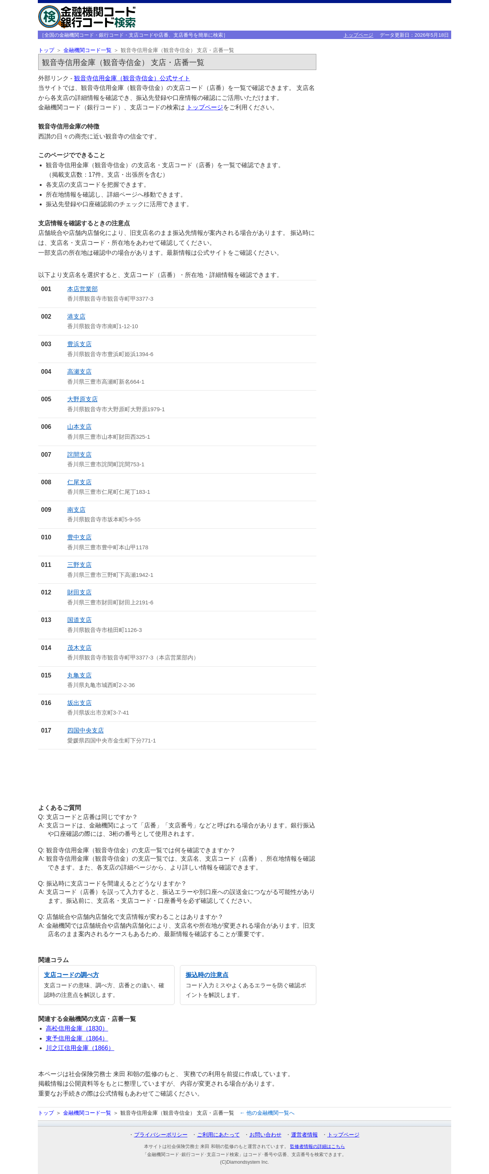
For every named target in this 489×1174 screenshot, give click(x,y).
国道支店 (79, 620)
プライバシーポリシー (161, 1135)
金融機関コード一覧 (87, 50)
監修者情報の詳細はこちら (317, 1146)
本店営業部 (82, 289)
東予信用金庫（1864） (77, 1038)
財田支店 (79, 592)
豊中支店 (79, 537)
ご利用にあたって (218, 1135)
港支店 (76, 316)
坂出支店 (79, 703)
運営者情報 (304, 1135)
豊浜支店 (79, 344)
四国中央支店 (85, 730)
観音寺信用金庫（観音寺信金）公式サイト (132, 78)
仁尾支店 (79, 482)
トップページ (358, 35)
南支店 (76, 509)
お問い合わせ (265, 1135)
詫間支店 (79, 454)
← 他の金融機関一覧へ (267, 1113)
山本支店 (79, 426)
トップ (46, 50)
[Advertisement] (177, 773)
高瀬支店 (79, 371)
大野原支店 (82, 399)
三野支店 (79, 565)
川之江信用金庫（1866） (80, 1048)
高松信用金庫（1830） (77, 1028)
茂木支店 (79, 648)
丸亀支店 (79, 675)
